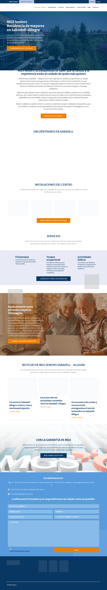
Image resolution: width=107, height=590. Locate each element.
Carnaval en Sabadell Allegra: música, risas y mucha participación (20, 405)
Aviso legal (94, 565)
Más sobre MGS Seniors (53, 116)
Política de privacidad (91, 568)
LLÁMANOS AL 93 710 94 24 (21, 48)
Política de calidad (92, 575)
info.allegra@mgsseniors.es (20, 494)
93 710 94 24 (15, 482)
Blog (89, 7)
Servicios (61, 7)
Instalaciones (52, 7)
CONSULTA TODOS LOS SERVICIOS (53, 279)
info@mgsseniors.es (24, 585)
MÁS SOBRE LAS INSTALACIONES (53, 220)
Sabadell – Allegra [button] (26, 2)
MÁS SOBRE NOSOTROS (53, 455)
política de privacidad (23, 551)
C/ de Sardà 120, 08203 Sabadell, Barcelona (26, 489)
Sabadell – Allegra (40, 7)
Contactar (95, 7)
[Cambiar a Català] (98, 1)
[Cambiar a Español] (92, 1)
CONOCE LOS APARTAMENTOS (23, 341)
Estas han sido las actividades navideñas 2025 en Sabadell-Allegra (53, 400)
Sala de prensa (93, 562)
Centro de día (81, 7)
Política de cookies (92, 572)
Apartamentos (70, 7)
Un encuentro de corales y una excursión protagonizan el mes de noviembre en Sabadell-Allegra (84, 408)
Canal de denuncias (92, 579)
